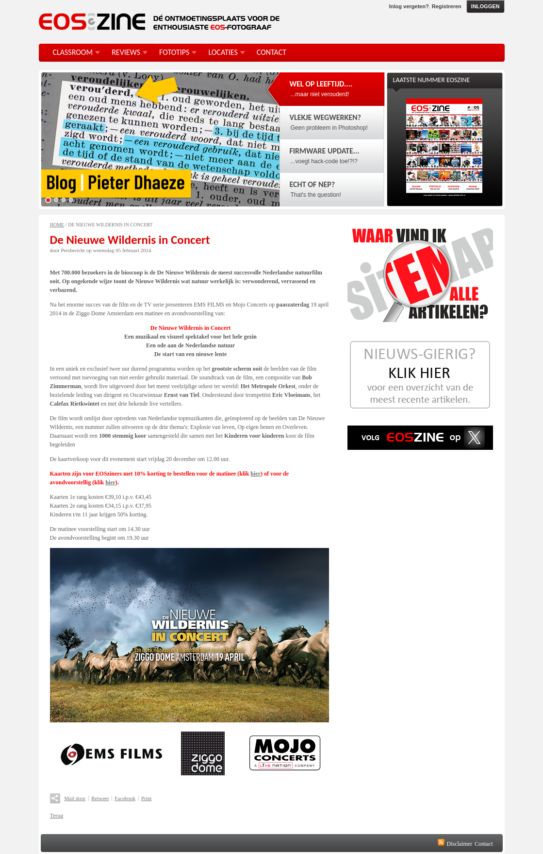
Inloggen (485, 6)
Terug (57, 815)
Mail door (75, 798)
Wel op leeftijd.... (321, 83)
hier (255, 473)
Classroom (73, 52)
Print (146, 798)
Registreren (446, 6)
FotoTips (174, 52)
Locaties (222, 52)
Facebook (125, 798)
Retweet (100, 798)
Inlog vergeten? (409, 6)
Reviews (126, 52)
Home (57, 224)
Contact (484, 843)
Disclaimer (460, 843)
